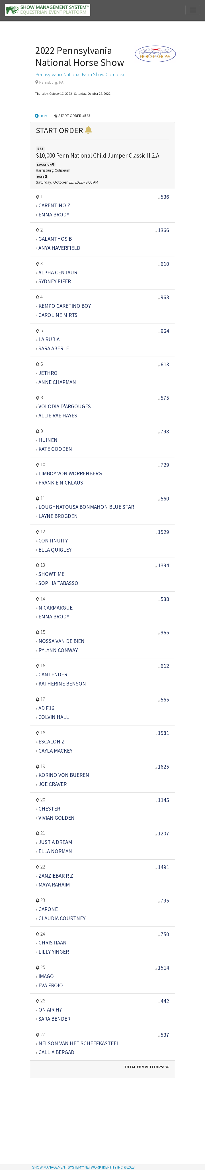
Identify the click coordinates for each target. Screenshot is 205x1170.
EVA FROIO (50, 985)
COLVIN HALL (53, 716)
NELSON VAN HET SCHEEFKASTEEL (78, 1043)
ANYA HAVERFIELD (59, 247)
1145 (163, 800)
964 (165, 330)
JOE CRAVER (52, 784)
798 (165, 431)
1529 (163, 531)
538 (165, 599)
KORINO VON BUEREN (63, 774)
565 (165, 699)
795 (165, 900)
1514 (163, 967)
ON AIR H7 (50, 1009)
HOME (42, 115)
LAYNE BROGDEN (58, 515)
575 (165, 397)
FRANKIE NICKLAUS (60, 482)
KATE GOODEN (55, 448)
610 (165, 263)
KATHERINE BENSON (62, 683)
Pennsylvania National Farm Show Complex (79, 74)
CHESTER (49, 808)
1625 (163, 766)
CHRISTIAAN (52, 942)
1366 (163, 230)
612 (165, 665)
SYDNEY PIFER (54, 281)
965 (165, 632)
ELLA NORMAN (55, 851)
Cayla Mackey (55, 750)
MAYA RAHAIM (54, 884)
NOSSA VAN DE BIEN (61, 641)
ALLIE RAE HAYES (57, 415)
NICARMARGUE (55, 607)
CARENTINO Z (54, 205)
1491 (163, 867)
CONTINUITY (53, 540)
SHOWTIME (51, 573)
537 (165, 1034)
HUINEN (48, 440)
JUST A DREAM (55, 842)
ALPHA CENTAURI (58, 272)
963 (165, 297)
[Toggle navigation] (192, 10)
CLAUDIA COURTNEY (61, 918)
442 (165, 1001)
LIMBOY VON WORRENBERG (70, 473)
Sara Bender (54, 1018)
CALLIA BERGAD (56, 1052)
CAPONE (48, 909)
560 (165, 498)
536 (165, 196)
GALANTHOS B (55, 238)
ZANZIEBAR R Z (55, 875)
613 (165, 364)
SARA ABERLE (53, 348)
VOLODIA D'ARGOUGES (64, 406)
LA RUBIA (49, 339)
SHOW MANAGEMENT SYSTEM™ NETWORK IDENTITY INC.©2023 (83, 1167)
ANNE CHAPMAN (57, 382)
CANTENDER (52, 674)
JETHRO (48, 372)
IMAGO (46, 976)
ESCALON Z (51, 741)
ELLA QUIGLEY (54, 549)
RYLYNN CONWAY (58, 650)
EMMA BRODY (53, 214)
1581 (163, 732)
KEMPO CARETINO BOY (64, 305)
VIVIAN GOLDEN (56, 817)
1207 (163, 833)
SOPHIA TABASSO (58, 583)
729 (165, 464)
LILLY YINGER (53, 951)
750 (165, 934)
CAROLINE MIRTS (57, 314)
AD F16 (46, 708)
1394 (163, 565)
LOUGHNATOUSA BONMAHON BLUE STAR (86, 506)
